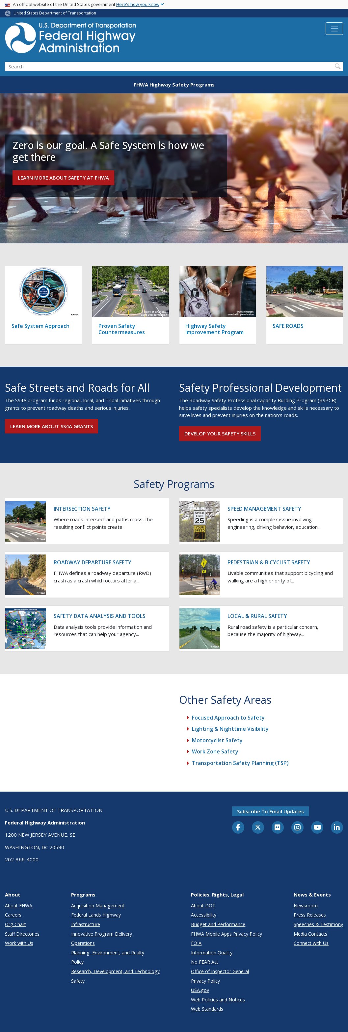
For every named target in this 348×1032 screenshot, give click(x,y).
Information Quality (211, 952)
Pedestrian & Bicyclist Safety (269, 562)
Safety (78, 981)
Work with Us (19, 943)
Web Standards (207, 1009)
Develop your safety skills (219, 433)
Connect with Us (311, 943)
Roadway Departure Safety (92, 562)
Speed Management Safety (264, 508)
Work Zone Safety (215, 751)
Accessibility (203, 915)
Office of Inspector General (220, 971)
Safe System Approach (40, 326)
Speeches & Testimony (318, 924)
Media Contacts (310, 934)
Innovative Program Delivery (101, 934)
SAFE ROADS (288, 326)
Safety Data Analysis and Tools (100, 616)
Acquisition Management (97, 905)
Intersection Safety (82, 508)
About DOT (203, 905)
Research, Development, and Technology (115, 971)
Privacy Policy (205, 981)
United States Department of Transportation (54, 13)
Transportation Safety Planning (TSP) (240, 763)
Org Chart (15, 924)
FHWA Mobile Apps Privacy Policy (226, 934)
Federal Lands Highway (96, 915)
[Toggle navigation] (334, 28)
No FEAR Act (204, 962)
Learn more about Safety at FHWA (63, 177)
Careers (13, 915)
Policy (77, 962)
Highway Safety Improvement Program (214, 329)
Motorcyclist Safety (217, 740)
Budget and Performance (218, 924)
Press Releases (310, 915)
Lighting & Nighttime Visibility (230, 728)
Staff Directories (22, 934)
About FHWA (18, 905)
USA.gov (200, 990)
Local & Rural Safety (257, 616)
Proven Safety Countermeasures (121, 329)
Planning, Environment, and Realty (107, 952)
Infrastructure (85, 924)
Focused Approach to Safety (228, 717)
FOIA (196, 943)
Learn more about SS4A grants (51, 426)
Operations (83, 943)
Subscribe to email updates (270, 811)
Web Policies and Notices (218, 999)
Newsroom (306, 905)
